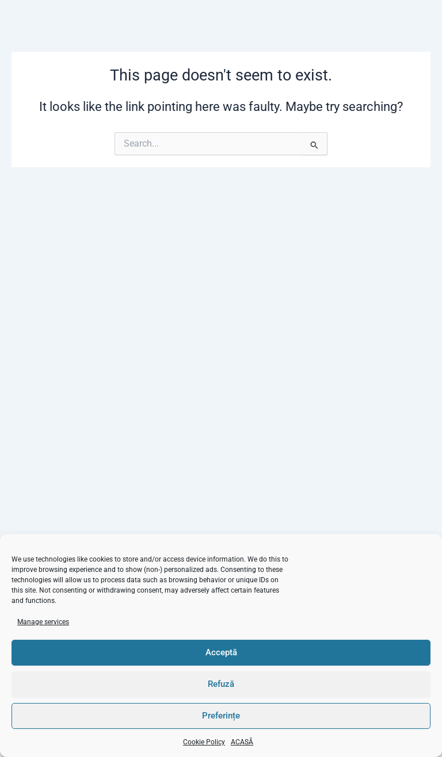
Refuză (221, 684)
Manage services (43, 622)
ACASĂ (242, 742)
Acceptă (221, 652)
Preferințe (221, 715)
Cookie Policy (204, 742)
